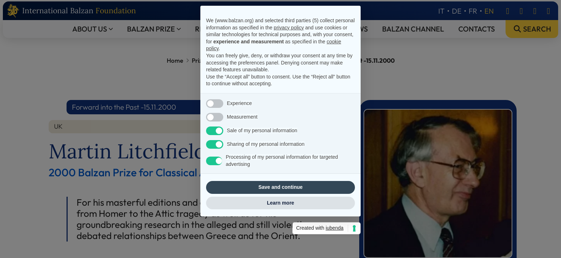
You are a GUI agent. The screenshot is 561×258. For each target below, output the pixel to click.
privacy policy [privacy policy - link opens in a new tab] (289, 45)
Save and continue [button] (280, 205)
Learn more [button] (280, 221)
